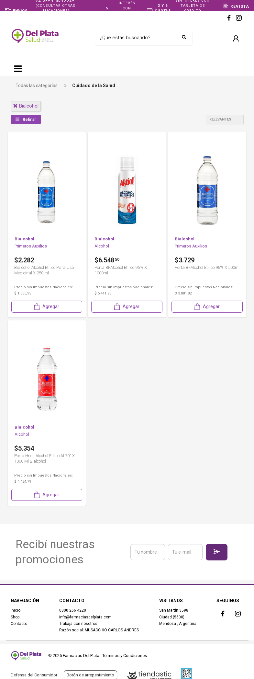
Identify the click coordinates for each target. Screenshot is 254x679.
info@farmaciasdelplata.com (85, 617)
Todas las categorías (37, 85)
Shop (15, 617)
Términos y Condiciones (124, 655)
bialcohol (26, 106)
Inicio (15, 610)
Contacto (19, 623)
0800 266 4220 (72, 610)
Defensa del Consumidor (34, 675)
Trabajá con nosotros (78, 623)
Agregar (46, 306)
